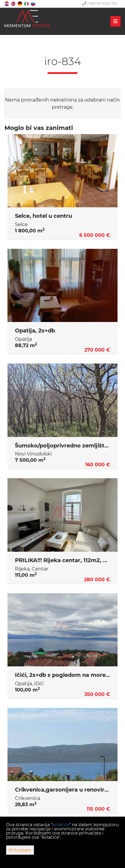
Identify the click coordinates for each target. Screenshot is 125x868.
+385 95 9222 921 (100, 3)
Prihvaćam (20, 850)
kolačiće (60, 824)
